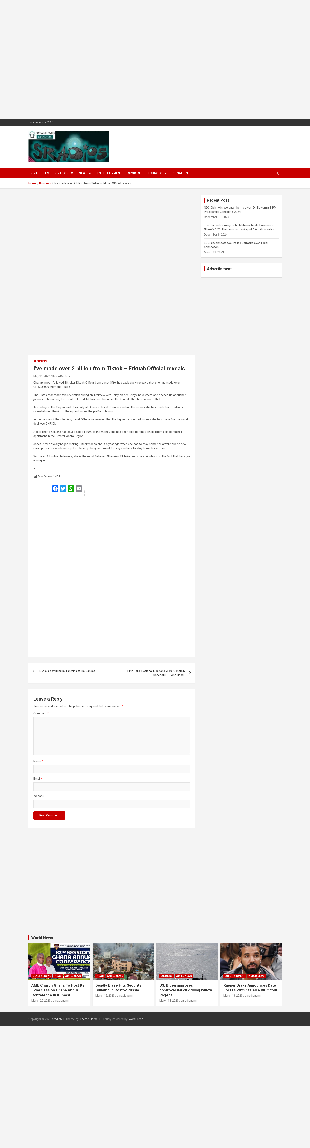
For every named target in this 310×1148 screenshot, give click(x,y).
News (83, 173)
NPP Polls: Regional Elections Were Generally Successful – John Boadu (156, 673)
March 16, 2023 (105, 995)
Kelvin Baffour (61, 376)
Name (38, 761)
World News (42, 937)
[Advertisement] (118, 59)
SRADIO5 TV (64, 173)
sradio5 (57, 1019)
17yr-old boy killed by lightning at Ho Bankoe (66, 671)
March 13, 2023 (233, 995)
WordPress (136, 1019)
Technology (156, 173)
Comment (41, 713)
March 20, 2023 (41, 1000)
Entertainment (109, 173)
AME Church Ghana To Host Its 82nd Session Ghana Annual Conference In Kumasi (57, 990)
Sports (134, 173)
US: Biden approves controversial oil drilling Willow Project (185, 990)
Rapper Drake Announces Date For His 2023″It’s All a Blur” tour (250, 988)
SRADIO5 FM (40, 173)
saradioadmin (61, 1000)
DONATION (180, 173)
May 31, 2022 (41, 376)
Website (38, 796)
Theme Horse (89, 1019)
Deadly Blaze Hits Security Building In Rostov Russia (118, 988)
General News (42, 976)
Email (38, 778)
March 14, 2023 (169, 1000)
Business (40, 361)
